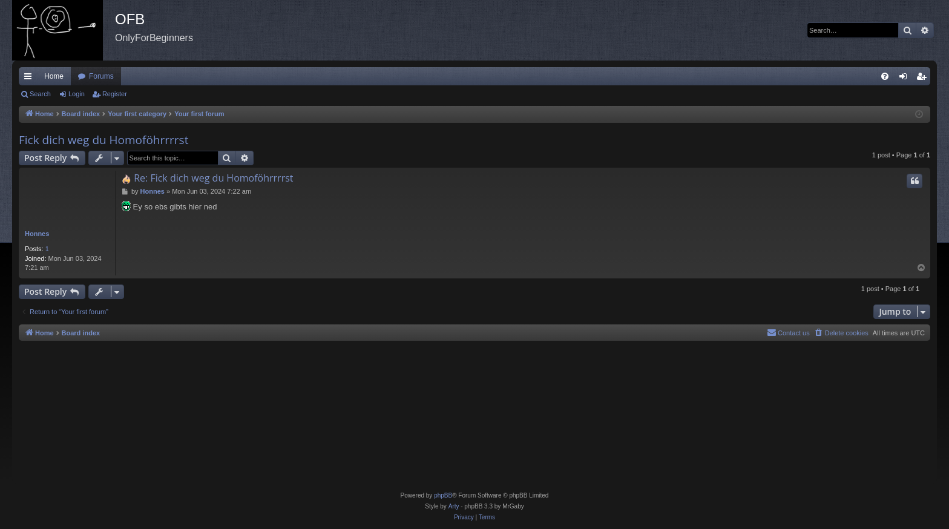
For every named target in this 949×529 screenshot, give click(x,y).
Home (54, 76)
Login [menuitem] (905, 78)
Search (40, 93)
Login (76, 93)
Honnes (37, 233)
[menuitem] (885, 76)
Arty (453, 506)
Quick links (30, 78)
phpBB (443, 495)
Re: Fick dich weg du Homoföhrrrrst (213, 178)
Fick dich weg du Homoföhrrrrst (103, 140)
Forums (101, 76)
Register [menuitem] (924, 78)
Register (114, 93)
